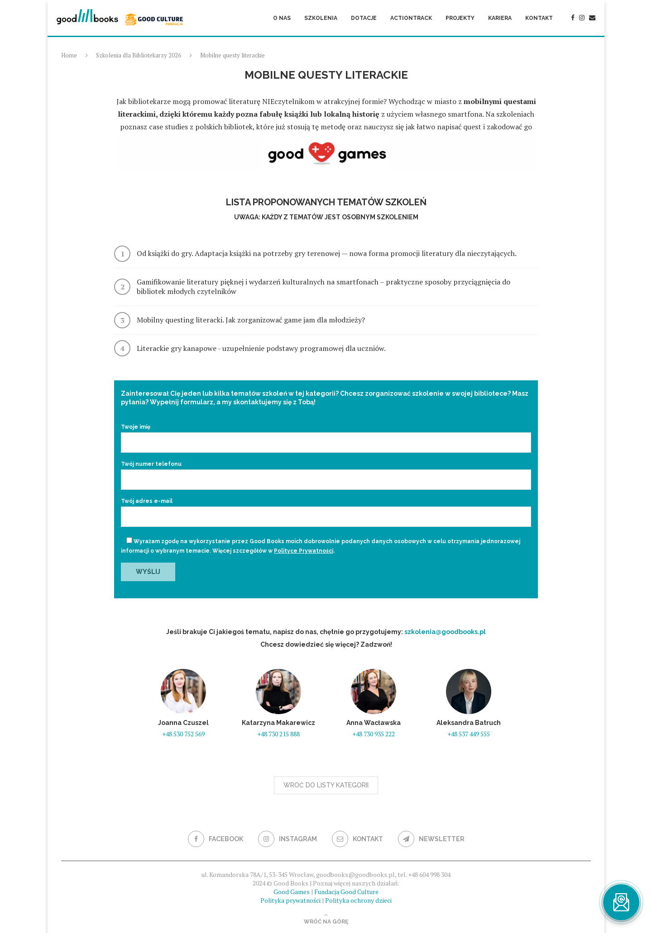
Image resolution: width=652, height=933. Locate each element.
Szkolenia (320, 18)
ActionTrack (411, 18)
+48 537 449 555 (468, 733)
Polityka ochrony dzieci (358, 900)
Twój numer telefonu (326, 472)
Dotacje (364, 18)
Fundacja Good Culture (346, 891)
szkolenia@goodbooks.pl (445, 631)
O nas (282, 18)
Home (69, 55)
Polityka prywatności (290, 900)
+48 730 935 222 (373, 733)
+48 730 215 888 (278, 733)
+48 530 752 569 (183, 733)
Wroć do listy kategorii (326, 785)
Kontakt (539, 18)
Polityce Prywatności (303, 551)
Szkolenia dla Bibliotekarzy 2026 (138, 55)
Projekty (460, 18)
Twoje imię (326, 435)
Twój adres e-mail (326, 509)
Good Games (291, 891)
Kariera (500, 18)
